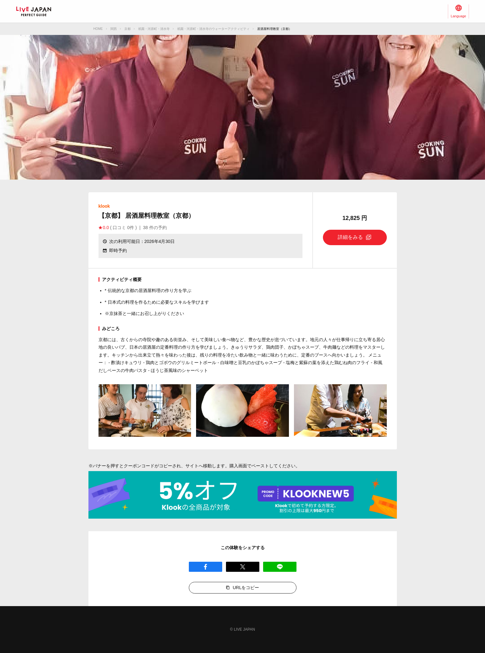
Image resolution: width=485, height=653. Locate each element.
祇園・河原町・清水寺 (154, 29)
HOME (98, 29)
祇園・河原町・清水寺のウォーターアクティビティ (213, 29)
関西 (113, 29)
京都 (127, 29)
